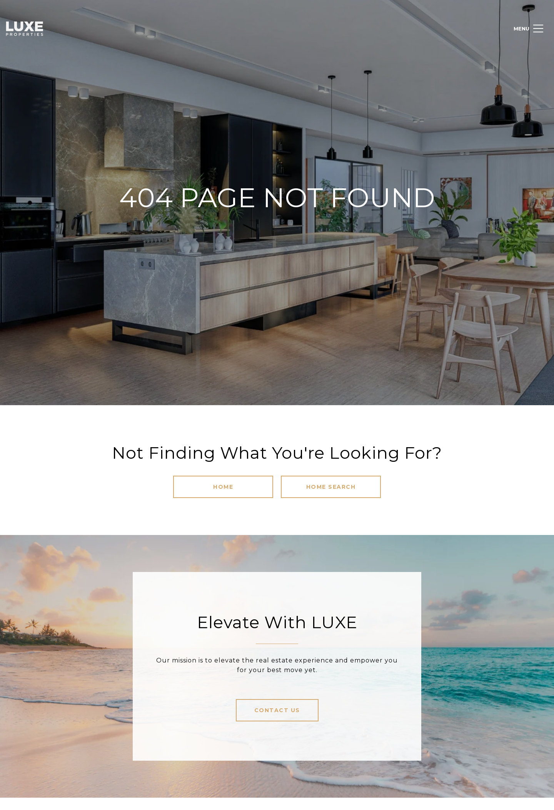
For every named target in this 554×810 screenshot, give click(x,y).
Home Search (331, 486)
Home (223, 486)
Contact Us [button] (277, 710)
